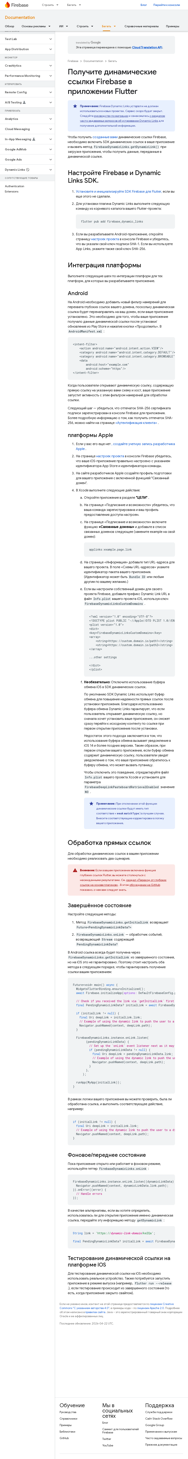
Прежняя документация (161, 1444)
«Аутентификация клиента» (136, 423)
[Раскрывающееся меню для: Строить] (58, 5)
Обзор (9, 26)
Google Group (154, 1425)
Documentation (20, 17)
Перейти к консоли (166, 5)
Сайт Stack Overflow (159, 1418)
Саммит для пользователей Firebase (120, 1430)
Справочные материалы (142, 26)
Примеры (172, 26)
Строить (48, 5)
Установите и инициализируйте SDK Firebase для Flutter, (119, 192)
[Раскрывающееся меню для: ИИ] (68, 26)
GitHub (64, 1438)
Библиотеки (67, 1431)
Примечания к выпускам (161, 1431)
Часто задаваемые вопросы (163, 1438)
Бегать (71, 5)
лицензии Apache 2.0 (150, 1308)
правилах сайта (95, 1312)
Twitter (106, 1439)
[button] (24, 39)
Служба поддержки (158, 1412)
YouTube (107, 1445)
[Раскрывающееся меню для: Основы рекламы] (51, 26)
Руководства (68, 1412)
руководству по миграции (111, 116)
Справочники (68, 1418)
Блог (144, 5)
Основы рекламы (34, 26)
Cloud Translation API (147, 47)
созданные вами (105, 137)
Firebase (73, 61)
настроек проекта (105, 239)
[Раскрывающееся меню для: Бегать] (81, 5)
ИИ (61, 26)
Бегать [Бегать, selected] (106, 26)
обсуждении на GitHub (144, 885)
